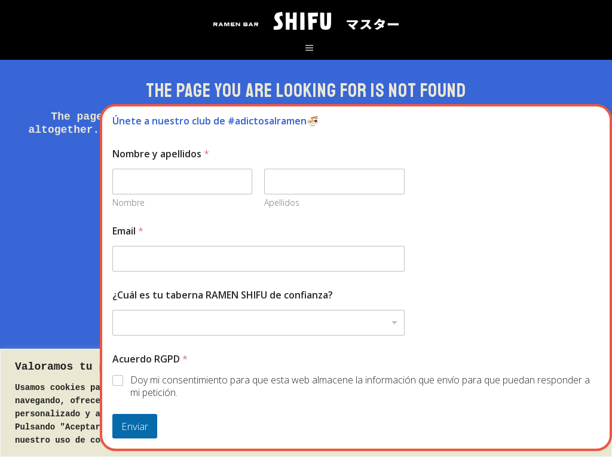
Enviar (134, 426)
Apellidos (282, 202)
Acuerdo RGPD (150, 359)
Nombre (128, 202)
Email (127, 231)
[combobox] (258, 323)
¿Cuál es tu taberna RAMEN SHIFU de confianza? (222, 295)
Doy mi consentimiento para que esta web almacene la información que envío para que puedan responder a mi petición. (360, 386)
